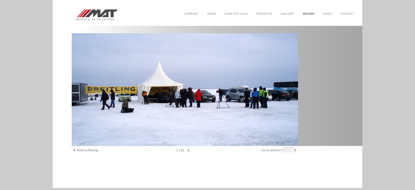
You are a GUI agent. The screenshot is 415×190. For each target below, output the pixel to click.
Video (327, 13)
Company (191, 13)
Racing (308, 13)
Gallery (287, 13)
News (211, 13)
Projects (264, 13)
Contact (347, 13)
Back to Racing (85, 151)
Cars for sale (236, 13)
